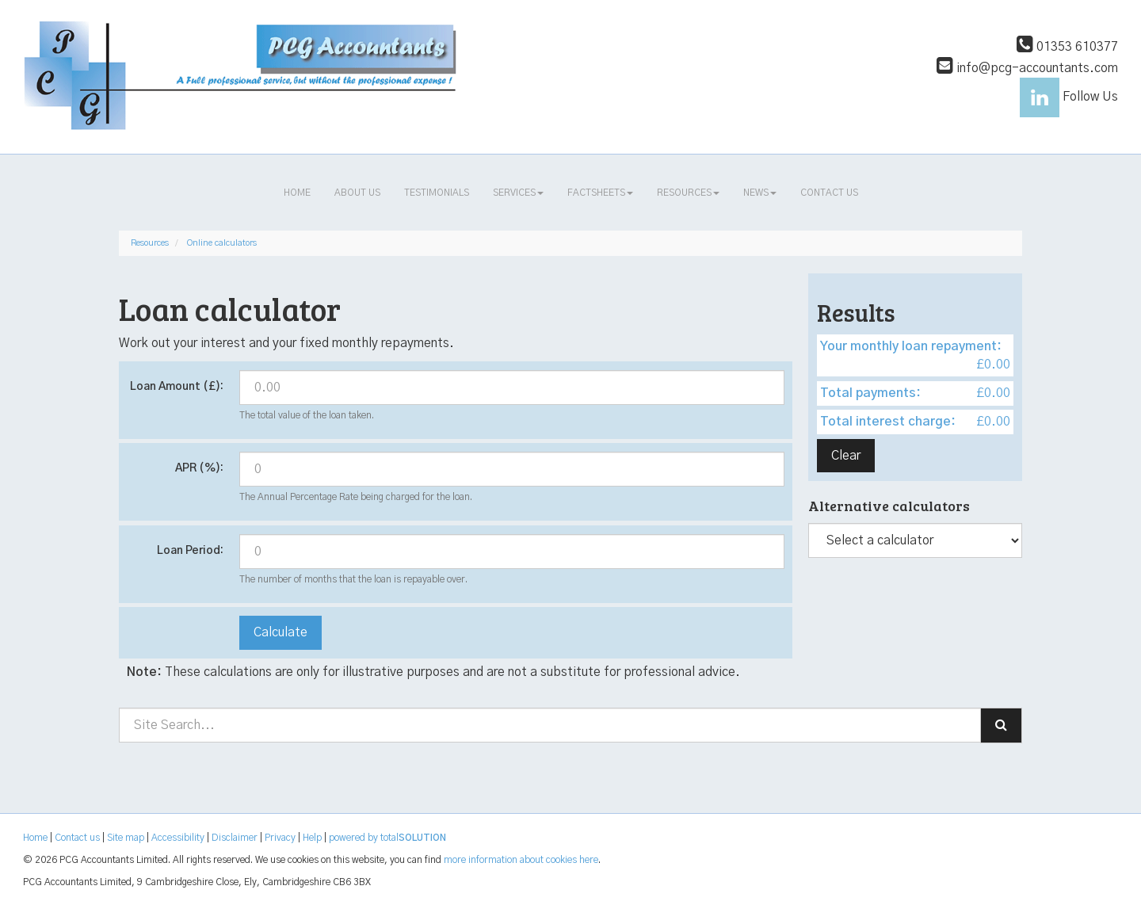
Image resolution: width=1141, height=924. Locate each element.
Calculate (280, 632)
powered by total (387, 837)
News (760, 192)
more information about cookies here (521, 860)
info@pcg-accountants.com (1027, 68)
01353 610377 (1067, 46)
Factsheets (600, 192)
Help (312, 837)
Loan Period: (190, 550)
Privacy (280, 837)
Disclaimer (235, 837)
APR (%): (199, 468)
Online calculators (222, 243)
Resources (688, 192)
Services (518, 192)
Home (297, 192)
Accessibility (177, 837)
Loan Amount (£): (176, 386)
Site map (125, 837)
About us (357, 192)
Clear (846, 455)
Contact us (829, 192)
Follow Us (1069, 96)
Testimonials (436, 192)
